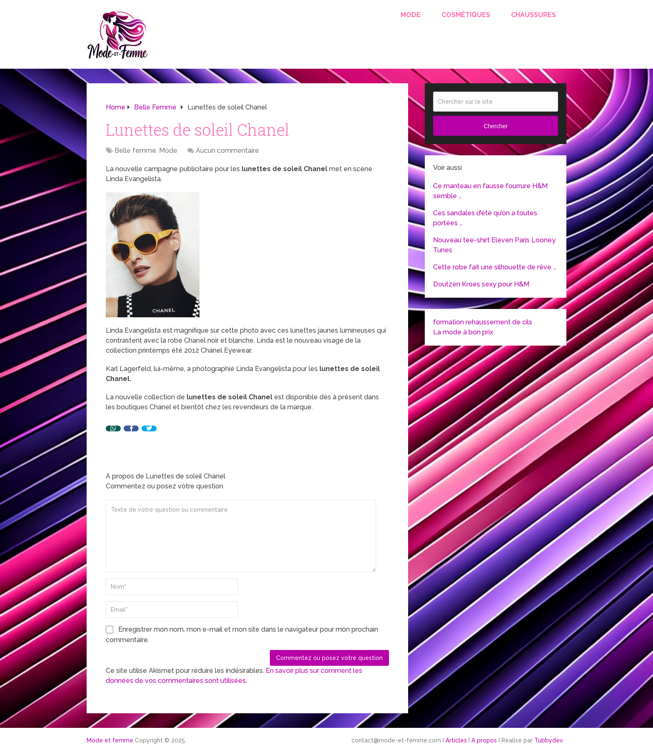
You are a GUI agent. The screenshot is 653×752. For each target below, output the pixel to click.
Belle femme (135, 150)
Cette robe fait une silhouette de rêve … (494, 267)
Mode (411, 15)
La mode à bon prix (463, 332)
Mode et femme (110, 740)
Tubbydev (548, 740)
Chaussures (533, 15)
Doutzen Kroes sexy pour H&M (481, 284)
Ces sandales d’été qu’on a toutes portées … (485, 218)
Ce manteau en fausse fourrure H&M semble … (490, 191)
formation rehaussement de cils (482, 322)
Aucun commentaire (227, 150)
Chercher (496, 126)
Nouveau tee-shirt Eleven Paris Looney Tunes (494, 245)
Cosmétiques (465, 15)
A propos (484, 740)
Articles (456, 740)
